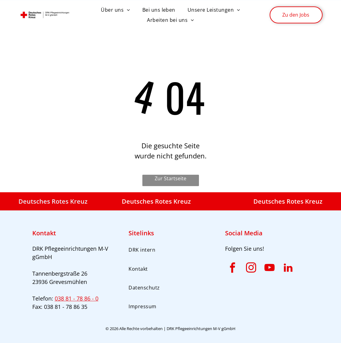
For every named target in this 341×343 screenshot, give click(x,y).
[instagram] (251, 268)
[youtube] (269, 268)
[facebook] (232, 268)
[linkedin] (288, 268)
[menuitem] (115, 10)
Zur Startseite (170, 178)
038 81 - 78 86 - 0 (76, 298)
